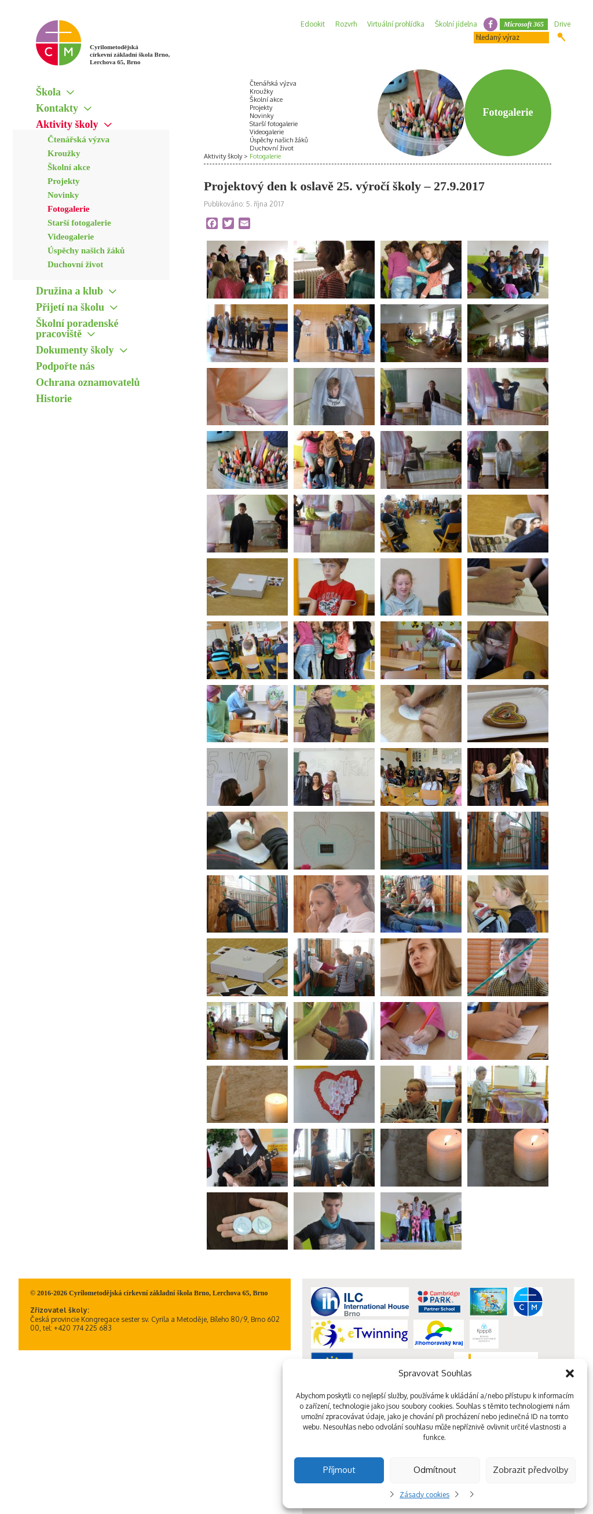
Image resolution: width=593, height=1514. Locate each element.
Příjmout (339, 1469)
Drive (562, 24)
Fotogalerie (68, 208)
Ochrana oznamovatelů (88, 382)
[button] (570, 1373)
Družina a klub (69, 291)
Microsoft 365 (524, 24)
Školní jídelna (456, 24)
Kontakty (57, 108)
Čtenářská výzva (78, 139)
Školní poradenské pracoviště (77, 329)
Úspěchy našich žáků (86, 250)
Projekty (63, 181)
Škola (48, 92)
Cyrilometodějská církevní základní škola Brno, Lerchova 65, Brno (130, 54)
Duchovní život (75, 264)
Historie (54, 398)
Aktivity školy (67, 124)
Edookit (313, 24)
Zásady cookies (424, 1494)
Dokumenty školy (75, 350)
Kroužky (63, 153)
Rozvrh (346, 24)
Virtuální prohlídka (395, 24)
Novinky (63, 195)
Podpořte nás (65, 366)
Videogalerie (70, 236)
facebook (490, 24)
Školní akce (68, 167)
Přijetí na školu (70, 307)
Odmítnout (434, 1469)
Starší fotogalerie (79, 222)
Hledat (561, 37)
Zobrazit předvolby (530, 1469)
